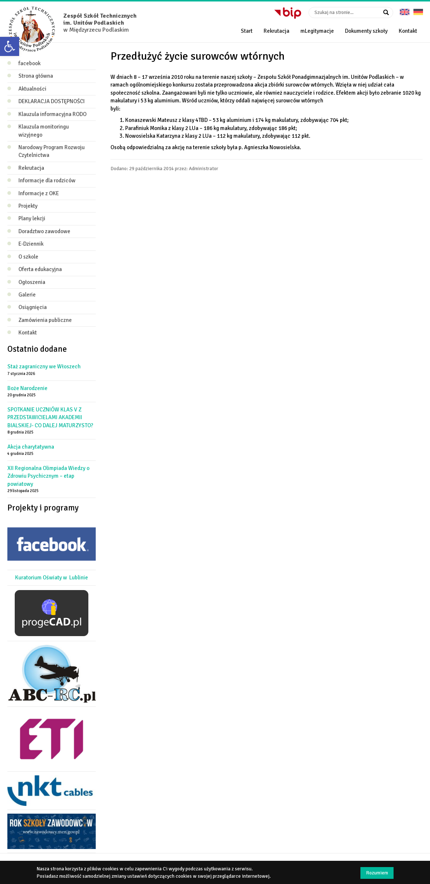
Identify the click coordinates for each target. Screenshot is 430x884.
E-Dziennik (30, 244)
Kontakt (408, 31)
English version (404, 9)
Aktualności (32, 88)
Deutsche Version (418, 9)
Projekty (28, 206)
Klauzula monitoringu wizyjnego (43, 130)
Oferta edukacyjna (40, 269)
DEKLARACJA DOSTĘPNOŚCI (51, 101)
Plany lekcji (31, 218)
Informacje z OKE (38, 193)
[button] (9, 46)
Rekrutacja (276, 31)
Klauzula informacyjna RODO (52, 114)
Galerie (27, 294)
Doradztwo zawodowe (44, 231)
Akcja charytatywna (30, 446)
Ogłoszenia (31, 282)
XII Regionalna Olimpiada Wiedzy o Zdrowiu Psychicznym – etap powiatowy (48, 476)
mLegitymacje (317, 31)
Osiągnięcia (32, 307)
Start (247, 31)
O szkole (28, 256)
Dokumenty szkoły (366, 31)
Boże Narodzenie (27, 388)
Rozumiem (377, 873)
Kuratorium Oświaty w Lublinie (51, 577)
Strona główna (35, 76)
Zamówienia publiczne (45, 320)
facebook (29, 63)
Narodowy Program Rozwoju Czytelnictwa (51, 151)
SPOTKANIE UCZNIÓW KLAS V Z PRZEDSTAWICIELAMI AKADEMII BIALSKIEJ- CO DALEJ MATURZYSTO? (50, 417)
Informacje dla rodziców (46, 180)
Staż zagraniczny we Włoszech (44, 366)
